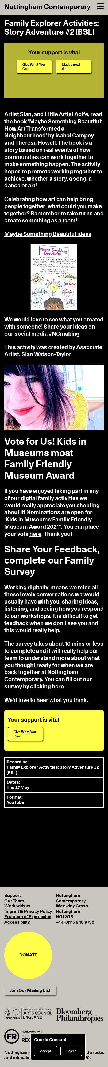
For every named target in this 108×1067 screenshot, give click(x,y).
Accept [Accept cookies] (45, 1051)
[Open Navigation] (100, 6)
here (35, 534)
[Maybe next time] (73, 67)
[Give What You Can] (34, 67)
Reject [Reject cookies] (71, 1051)
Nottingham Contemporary (47, 7)
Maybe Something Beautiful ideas (47, 234)
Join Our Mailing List (30, 991)
